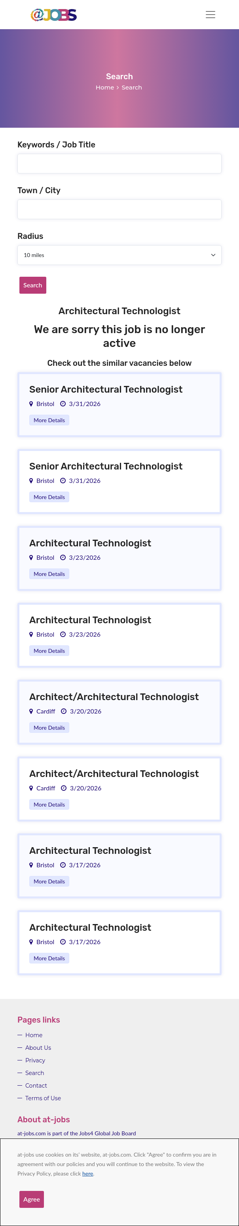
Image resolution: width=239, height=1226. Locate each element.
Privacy (35, 1060)
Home (105, 87)
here (87, 1173)
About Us (38, 1047)
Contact (36, 1085)
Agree (31, 1199)
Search (32, 285)
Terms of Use (43, 1098)
